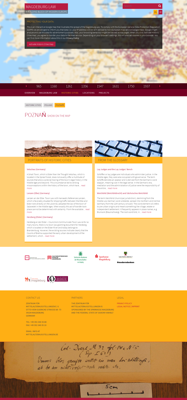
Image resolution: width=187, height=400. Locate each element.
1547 (100, 86)
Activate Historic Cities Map (41, 44)
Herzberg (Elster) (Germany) (40, 217)
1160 (53, 86)
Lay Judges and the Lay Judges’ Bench (114, 169)
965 (38, 86)
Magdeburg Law (41, 6)
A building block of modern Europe (46, 11)
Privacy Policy (72, 38)
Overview (30, 92)
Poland (48, 105)
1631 (115, 86)
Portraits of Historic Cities (49, 160)
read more (49, 235)
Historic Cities (69, 92)
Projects (104, 92)
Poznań (60, 105)
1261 (69, 86)
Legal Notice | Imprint (128, 306)
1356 (84, 86)
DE (160, 12)
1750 (131, 86)
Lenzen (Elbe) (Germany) (38, 193)
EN (155, 12)
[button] (159, 5)
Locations (89, 92)
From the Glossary (112, 160)
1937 (146, 86)
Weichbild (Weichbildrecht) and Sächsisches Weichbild (122, 193)
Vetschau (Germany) (36, 169)
